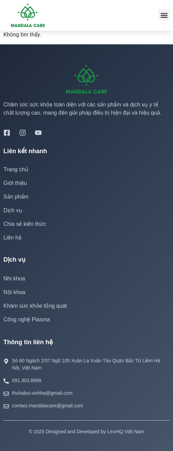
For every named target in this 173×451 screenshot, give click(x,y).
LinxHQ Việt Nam (125, 431)
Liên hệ (12, 238)
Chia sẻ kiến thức (24, 224)
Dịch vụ (14, 210)
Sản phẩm (15, 197)
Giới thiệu (15, 183)
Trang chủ (15, 169)
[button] (164, 15)
